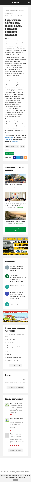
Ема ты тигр (14, 304)
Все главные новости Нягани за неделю (15, 229)
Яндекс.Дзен (9, 137)
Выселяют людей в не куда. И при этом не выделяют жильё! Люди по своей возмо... (17, 295)
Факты (7, 375)
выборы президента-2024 (12, 146)
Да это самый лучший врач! (17, 287)
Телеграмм (14, 141)
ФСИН (22, 146)
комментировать (10, 153)
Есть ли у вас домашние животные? (15, 329)
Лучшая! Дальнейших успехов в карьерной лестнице (16, 268)
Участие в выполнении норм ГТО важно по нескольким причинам (15, 381)
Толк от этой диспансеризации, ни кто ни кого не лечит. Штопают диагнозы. (18, 278)
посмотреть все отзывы (15, 450)
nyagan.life (15, 2)
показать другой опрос (15, 365)
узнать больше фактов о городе (15, 387)
